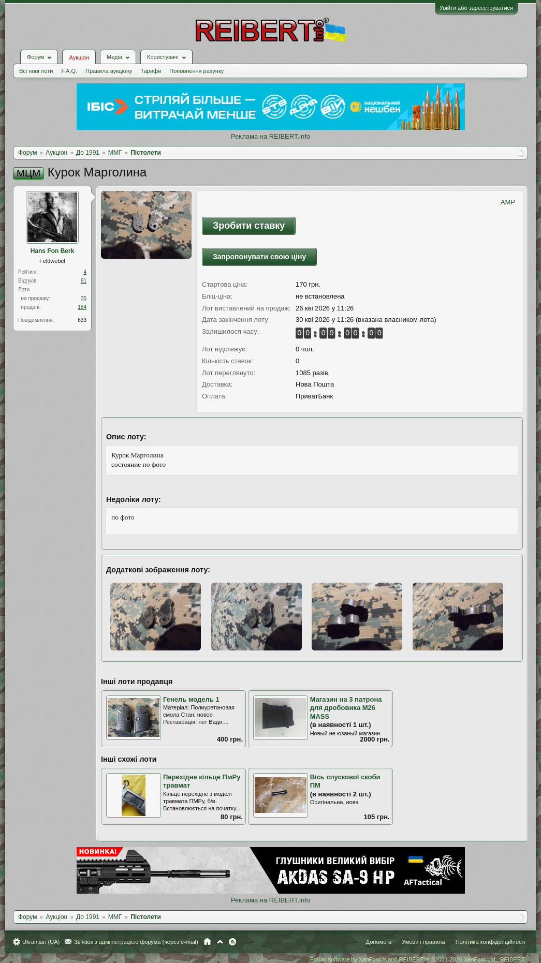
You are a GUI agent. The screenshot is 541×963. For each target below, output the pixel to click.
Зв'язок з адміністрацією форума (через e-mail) (136, 942)
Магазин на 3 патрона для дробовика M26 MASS (346, 707)
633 (82, 320)
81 (83, 281)
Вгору (220, 941)
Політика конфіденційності (490, 942)
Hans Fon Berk (53, 251)
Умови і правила (423, 942)
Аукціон (79, 57)
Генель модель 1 (191, 699)
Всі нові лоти (36, 71)
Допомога (378, 942)
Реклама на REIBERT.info (270, 136)
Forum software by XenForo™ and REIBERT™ (417, 959)
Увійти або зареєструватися (476, 8)
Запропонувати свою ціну (259, 257)
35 (83, 298)
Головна (207, 941)
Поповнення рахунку (196, 71)
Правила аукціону (108, 71)
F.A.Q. (69, 71)
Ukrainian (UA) (41, 942)
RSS (232, 941)
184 (82, 307)
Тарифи (151, 71)
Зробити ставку (249, 225)
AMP (508, 202)
